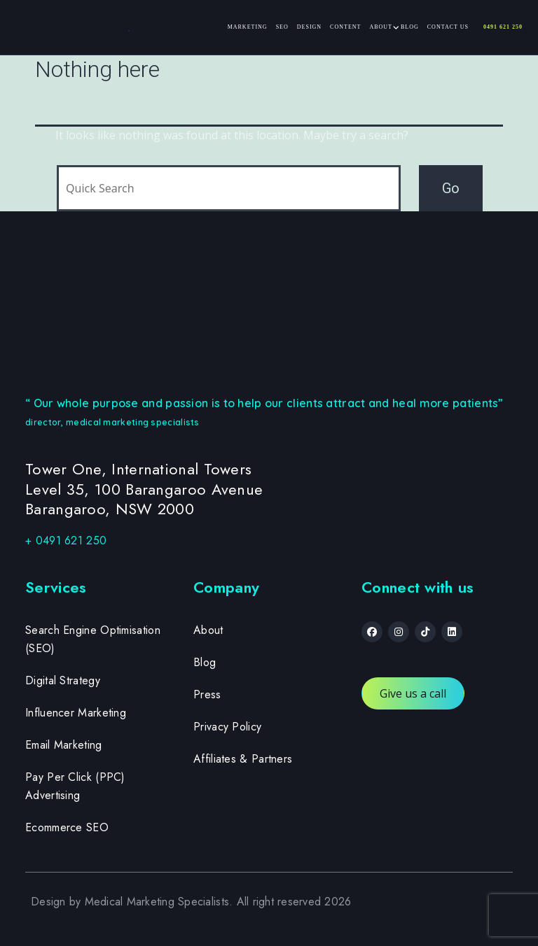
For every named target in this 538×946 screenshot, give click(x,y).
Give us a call (413, 693)
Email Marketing (63, 745)
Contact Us (448, 27)
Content (345, 27)
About (380, 27)
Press (207, 694)
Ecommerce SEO (67, 827)
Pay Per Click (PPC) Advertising (75, 786)
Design (309, 27)
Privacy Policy (227, 727)
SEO (282, 27)
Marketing (248, 27)
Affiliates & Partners (242, 759)
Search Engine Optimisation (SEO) (92, 639)
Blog (410, 27)
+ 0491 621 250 (65, 540)
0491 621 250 (503, 27)
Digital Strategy (62, 680)
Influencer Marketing (75, 713)
